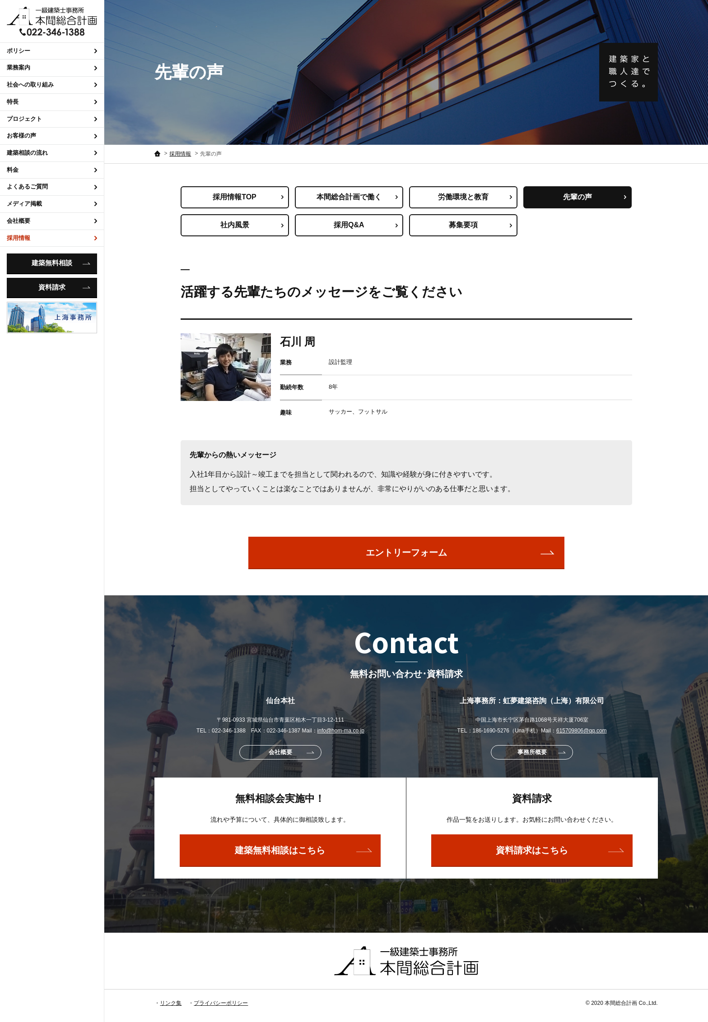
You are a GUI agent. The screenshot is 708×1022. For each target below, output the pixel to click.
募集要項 (480, 225)
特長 (52, 101)
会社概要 (52, 220)
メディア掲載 (52, 203)
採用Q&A (366, 225)
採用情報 (52, 238)
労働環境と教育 (475, 197)
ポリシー (52, 50)
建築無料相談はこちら (303, 850)
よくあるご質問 (52, 186)
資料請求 (64, 287)
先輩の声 (594, 197)
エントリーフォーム (460, 552)
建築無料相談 (61, 263)
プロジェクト (52, 118)
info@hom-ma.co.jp (340, 730)
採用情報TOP (248, 197)
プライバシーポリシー (221, 1003)
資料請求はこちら (560, 850)
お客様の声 (52, 135)
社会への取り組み (52, 84)
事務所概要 (541, 752)
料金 (52, 169)
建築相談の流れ (52, 152)
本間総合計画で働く (357, 197)
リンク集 (171, 1003)
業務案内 (52, 67)
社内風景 (252, 225)
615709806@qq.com (581, 730)
